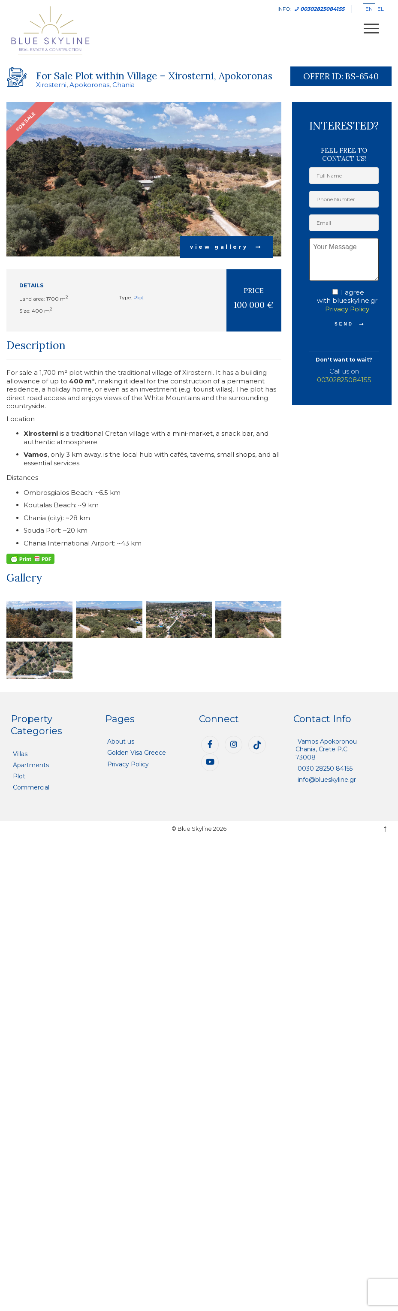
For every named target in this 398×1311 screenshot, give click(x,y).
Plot (138, 297)
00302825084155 (344, 380)
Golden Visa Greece (136, 752)
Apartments (31, 765)
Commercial (31, 787)
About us (120, 741)
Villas (20, 754)
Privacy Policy (347, 309)
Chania (123, 85)
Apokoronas (89, 85)
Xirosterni (51, 85)
